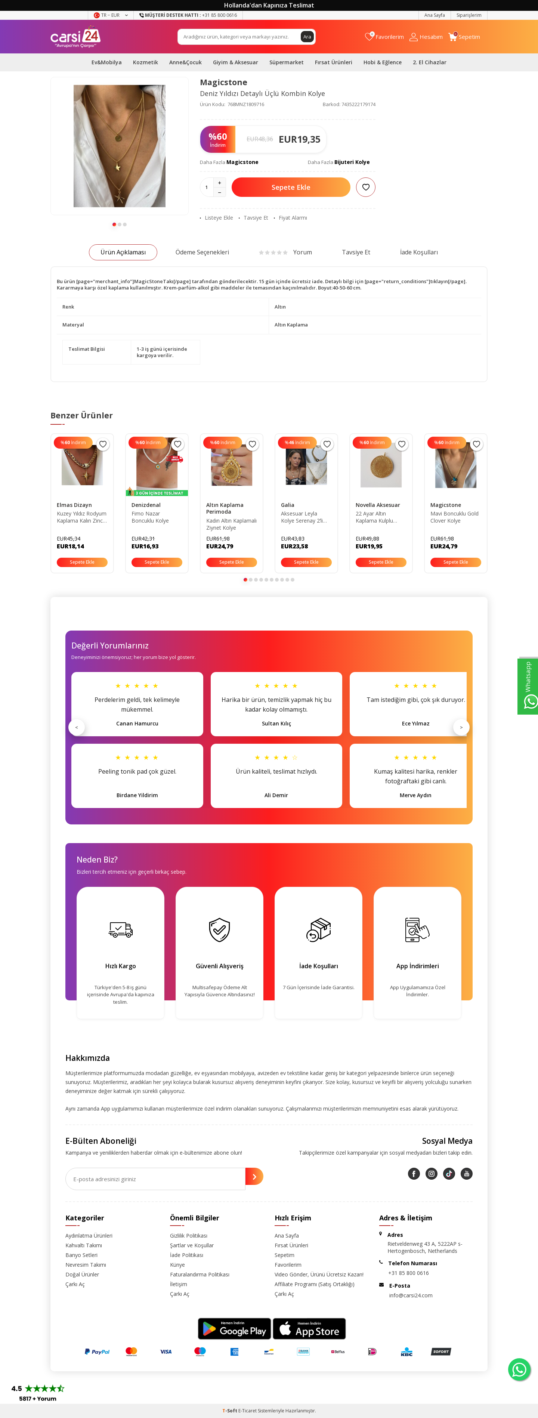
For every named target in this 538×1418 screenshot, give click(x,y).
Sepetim (284, 1254)
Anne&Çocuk (185, 62)
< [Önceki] (76, 727)
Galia (287, 504)
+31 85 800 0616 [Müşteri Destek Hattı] (188, 15)
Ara (307, 36)
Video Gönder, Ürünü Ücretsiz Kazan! (319, 1274)
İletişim (178, 1284)
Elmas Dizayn (74, 504)
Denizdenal (146, 504)
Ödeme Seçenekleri (202, 252)
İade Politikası (186, 1254)
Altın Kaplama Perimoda (225, 508)
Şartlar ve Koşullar (192, 1245)
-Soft (230, 1411)
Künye (177, 1264)
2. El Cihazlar (429, 62)
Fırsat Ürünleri (333, 62)
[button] (114, 224)
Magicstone (223, 82)
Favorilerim (288, 1264)
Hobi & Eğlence (383, 62)
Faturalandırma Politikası (199, 1274)
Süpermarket (286, 62)
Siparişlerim (469, 15)
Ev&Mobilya (107, 62)
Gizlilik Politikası (188, 1235)
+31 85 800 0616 (408, 1272)
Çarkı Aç (75, 1284)
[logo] (75, 36)
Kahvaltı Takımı (83, 1245)
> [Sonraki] (461, 727)
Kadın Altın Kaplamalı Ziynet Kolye (231, 524)
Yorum (285, 252)
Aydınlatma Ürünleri (88, 1235)
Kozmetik (145, 62)
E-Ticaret (247, 1411)
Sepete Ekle (291, 187)
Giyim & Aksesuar (235, 62)
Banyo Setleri (81, 1254)
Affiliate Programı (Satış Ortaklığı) (315, 1284)
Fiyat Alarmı (290, 217)
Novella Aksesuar (378, 504)
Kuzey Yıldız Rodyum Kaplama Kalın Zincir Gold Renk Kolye (81, 517)
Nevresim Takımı (85, 1264)
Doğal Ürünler (82, 1274)
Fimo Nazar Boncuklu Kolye (150, 517)
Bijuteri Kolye (352, 161)
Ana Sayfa (434, 15)
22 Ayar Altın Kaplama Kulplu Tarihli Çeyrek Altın (378, 517)
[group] (119, 146)
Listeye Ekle (216, 217)
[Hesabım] (426, 36)
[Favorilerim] (384, 36)
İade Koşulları (419, 252)
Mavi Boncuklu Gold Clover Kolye (454, 517)
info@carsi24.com (411, 1295)
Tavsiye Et (253, 217)
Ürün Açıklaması (123, 252)
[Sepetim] (464, 36)
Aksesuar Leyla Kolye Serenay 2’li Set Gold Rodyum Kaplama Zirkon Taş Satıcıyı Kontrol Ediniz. (305, 517)
